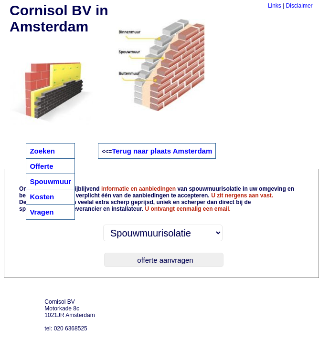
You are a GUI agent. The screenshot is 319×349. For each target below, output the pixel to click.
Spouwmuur (50, 181)
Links (274, 5)
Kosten (42, 197)
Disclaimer (299, 5)
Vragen (41, 212)
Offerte (41, 166)
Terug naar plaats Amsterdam (162, 151)
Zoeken (42, 151)
